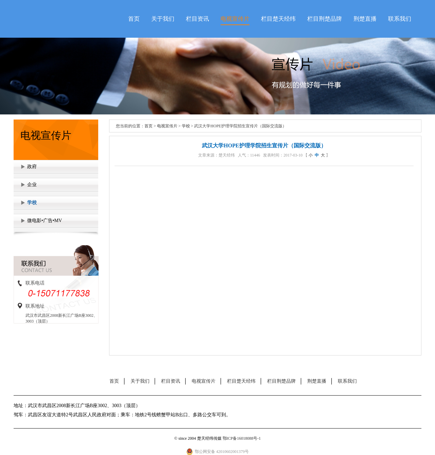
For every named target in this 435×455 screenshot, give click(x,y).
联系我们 (399, 19)
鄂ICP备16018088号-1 (242, 438)
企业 (32, 184)
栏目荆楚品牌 (324, 19)
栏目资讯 (197, 19)
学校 (32, 202)
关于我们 (162, 19)
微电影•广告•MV (44, 220)
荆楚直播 (365, 19)
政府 (32, 166)
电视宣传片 (235, 19)
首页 (134, 19)
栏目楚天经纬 (278, 19)
